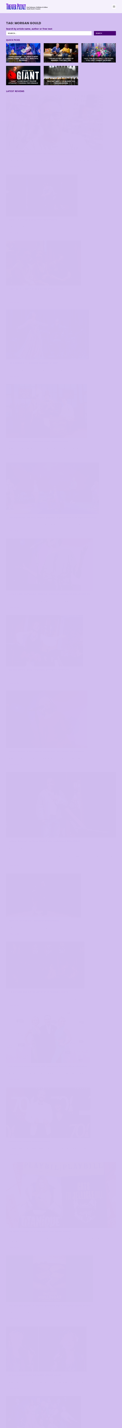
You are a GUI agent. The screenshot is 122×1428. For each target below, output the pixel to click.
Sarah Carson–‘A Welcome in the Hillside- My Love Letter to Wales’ (32, 384)
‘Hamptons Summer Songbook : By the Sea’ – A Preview (32, 883)
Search (99, 29)
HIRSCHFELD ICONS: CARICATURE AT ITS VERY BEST (88, 1184)
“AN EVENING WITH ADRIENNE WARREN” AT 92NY (87, 188)
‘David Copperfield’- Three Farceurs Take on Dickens (32, 255)
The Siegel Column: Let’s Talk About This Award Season (31, 569)
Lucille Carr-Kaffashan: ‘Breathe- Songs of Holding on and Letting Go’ (32, 317)
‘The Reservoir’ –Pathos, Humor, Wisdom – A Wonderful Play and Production (89, 248)
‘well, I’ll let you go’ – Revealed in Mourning (27, 445)
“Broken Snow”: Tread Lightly (82, 1061)
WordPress (45, 1425)
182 (108, 1231)
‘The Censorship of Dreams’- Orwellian (87, 940)
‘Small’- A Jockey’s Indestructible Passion (84, 126)
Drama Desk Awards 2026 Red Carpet (86, 509)
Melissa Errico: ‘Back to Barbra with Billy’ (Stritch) (86, 313)
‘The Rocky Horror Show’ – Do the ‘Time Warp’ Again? (30, 1203)
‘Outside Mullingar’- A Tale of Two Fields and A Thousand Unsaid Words (88, 566)
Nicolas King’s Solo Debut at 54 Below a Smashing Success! (87, 1122)
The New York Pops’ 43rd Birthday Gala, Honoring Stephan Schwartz (31, 1010)
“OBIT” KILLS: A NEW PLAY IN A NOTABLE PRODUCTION (28, 189)
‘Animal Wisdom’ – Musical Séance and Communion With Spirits (86, 375)
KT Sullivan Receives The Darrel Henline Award (30, 631)
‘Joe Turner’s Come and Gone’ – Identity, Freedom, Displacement (31, 759)
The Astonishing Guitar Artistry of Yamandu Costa (85, 448)
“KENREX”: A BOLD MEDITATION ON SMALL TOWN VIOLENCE (86, 1001)
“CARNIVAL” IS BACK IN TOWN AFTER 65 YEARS (89, 873)
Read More (15, 145)
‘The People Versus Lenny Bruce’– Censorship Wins (27, 693)
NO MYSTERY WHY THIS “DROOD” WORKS (86, 627)
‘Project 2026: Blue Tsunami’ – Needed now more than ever (32, 821)
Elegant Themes (22, 1425)
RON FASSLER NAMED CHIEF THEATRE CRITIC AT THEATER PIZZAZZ (32, 127)
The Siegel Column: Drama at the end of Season (30, 945)
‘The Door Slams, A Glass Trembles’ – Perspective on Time (85, 812)
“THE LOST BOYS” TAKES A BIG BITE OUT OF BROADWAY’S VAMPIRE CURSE (30, 1136)
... (103, 1231)
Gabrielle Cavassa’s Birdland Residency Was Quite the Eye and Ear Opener (88, 750)
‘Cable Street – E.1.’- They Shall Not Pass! (88, 690)
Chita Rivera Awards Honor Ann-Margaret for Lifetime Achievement (28, 507)
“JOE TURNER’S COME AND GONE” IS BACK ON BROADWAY (31, 1074)
